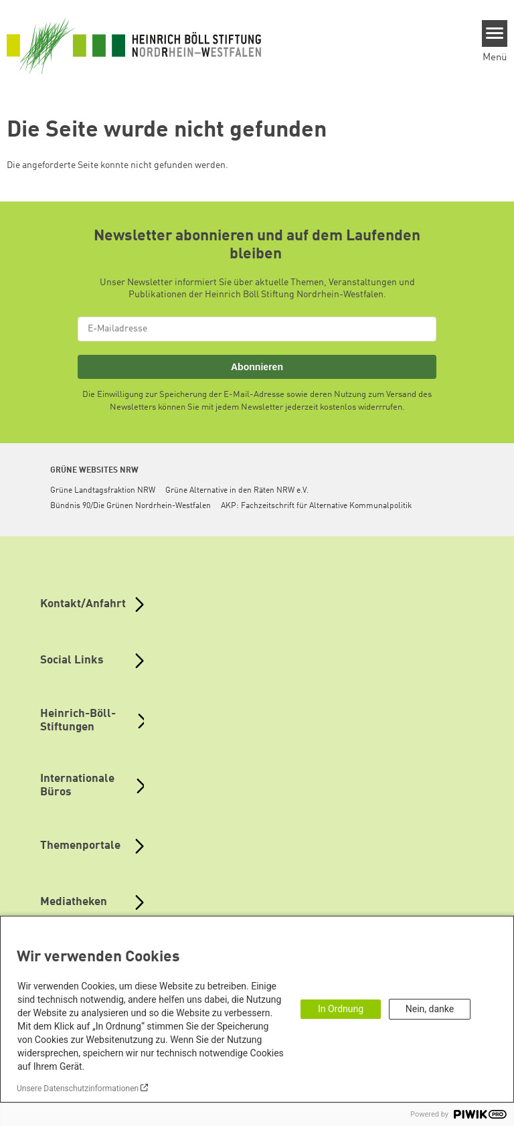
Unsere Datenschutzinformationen (78, 1088)
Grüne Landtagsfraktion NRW (102, 491)
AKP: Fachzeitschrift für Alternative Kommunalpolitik (316, 506)
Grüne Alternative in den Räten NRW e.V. (237, 491)
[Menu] (495, 33)
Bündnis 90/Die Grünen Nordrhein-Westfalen (130, 506)
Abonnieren (257, 366)
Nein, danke (430, 1008)
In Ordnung (340, 1008)
